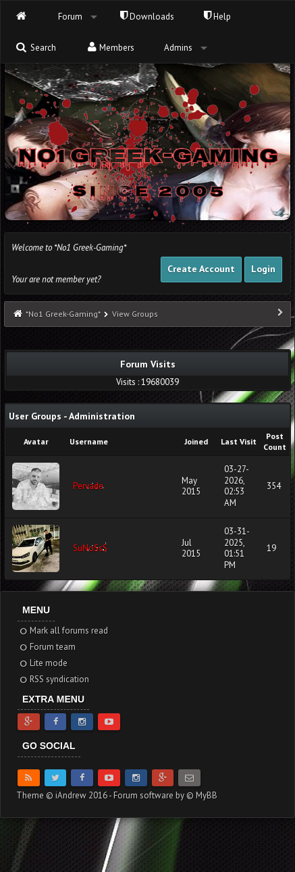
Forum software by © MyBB (165, 795)
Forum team (47, 646)
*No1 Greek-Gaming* (63, 314)
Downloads (147, 16)
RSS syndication (53, 679)
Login (263, 269)
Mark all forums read (63, 630)
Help (217, 16)
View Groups (135, 314)
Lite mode (43, 663)
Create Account (201, 269)
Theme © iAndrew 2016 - (64, 795)
